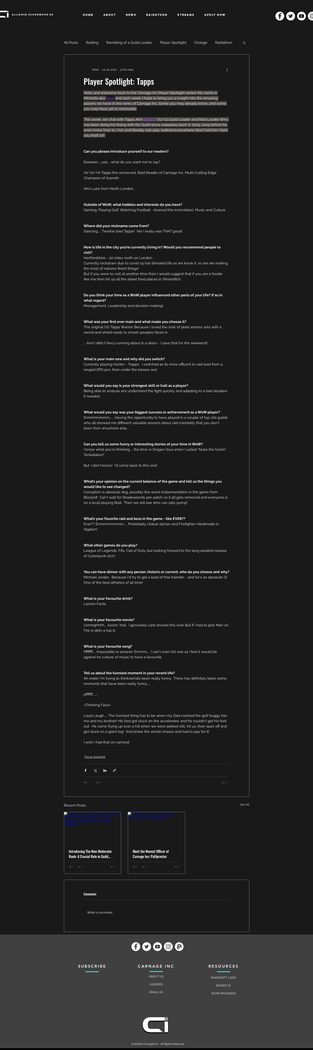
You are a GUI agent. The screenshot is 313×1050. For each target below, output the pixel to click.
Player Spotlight (173, 42)
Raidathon (223, 42)
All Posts (71, 42)
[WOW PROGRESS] (223, 993)
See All (244, 804)
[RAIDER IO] (223, 985)
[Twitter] (290, 16)
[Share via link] (114, 770)
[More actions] (227, 69)
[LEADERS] (156, 984)
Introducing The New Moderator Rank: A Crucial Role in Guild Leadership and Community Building (90, 854)
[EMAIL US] (156, 992)
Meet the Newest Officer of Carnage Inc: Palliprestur (151, 854)
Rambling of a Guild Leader (129, 42)
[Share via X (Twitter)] (95, 770)
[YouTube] (301, 16)
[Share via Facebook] (85, 770)
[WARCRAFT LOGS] (223, 978)
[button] (244, 42)
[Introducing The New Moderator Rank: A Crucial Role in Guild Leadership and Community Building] (92, 828)
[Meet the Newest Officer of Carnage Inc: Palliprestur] (156, 828)
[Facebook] (279, 16)
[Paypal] (179, 946)
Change (200, 42)
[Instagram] (168, 946)
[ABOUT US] (156, 976)
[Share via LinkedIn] (105, 770)
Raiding (92, 42)
